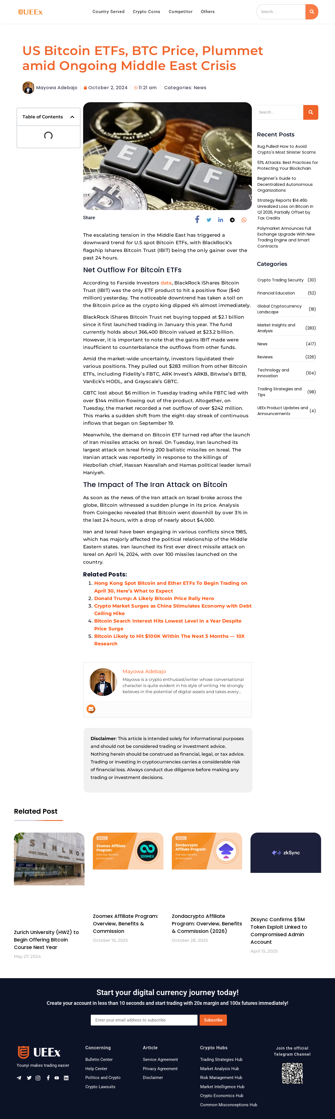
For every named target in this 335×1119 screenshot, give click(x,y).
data (166, 283)
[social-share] (199, 219)
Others (208, 11)
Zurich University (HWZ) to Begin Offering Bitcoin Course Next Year (46, 940)
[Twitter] (30, 1079)
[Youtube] (58, 1079)
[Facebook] (49, 1079)
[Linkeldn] (68, 1079)
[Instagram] (40, 1079)
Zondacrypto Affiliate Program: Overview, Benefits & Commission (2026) (207, 924)
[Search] (281, 11)
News (200, 87)
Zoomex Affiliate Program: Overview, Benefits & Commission (125, 924)
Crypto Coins (146, 11)
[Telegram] (21, 1079)
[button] (72, 117)
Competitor (181, 11)
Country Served (109, 11)
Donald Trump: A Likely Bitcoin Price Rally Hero (154, 598)
